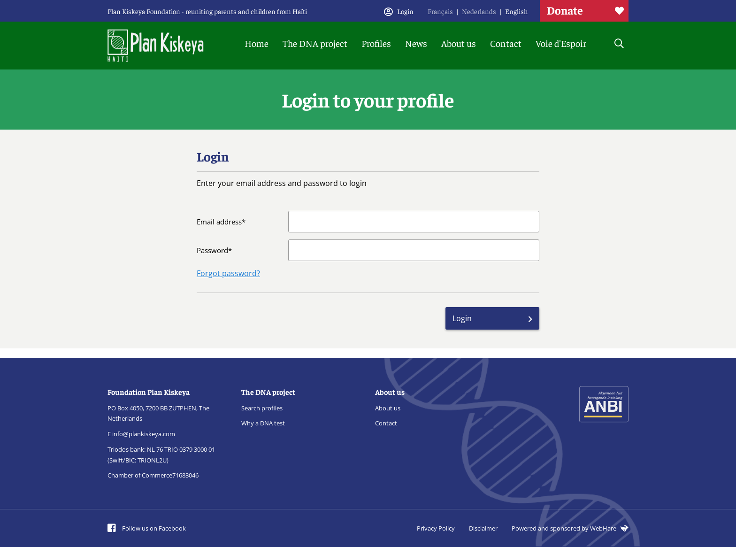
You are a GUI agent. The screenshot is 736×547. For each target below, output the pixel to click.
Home (256, 43)
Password (212, 250)
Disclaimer (483, 528)
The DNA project (315, 43)
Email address (219, 221)
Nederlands (479, 11)
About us (458, 43)
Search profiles (262, 408)
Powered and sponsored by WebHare (570, 528)
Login (462, 318)
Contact (505, 43)
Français (440, 11)
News (416, 43)
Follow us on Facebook (146, 528)
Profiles (376, 43)
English (516, 11)
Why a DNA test (263, 423)
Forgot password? (228, 273)
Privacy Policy (436, 528)
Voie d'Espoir (561, 43)
